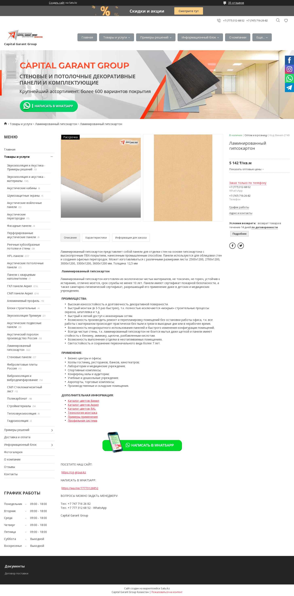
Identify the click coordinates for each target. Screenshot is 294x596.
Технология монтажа (82, 413)
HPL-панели (15, 256)
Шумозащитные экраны (23, 195)
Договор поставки (16, 573)
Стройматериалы (19, 406)
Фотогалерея (13, 452)
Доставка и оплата (17, 437)
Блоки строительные (21, 308)
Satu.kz (165, 588)
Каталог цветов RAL (82, 408)
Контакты (11, 474)
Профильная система (82, 420)
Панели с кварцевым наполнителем (21, 277)
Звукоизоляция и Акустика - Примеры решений (26, 167)
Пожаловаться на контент (166, 592)
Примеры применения (83, 417)
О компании (237, 37)
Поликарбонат (17, 398)
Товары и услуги (115, 37)
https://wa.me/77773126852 (79, 488)
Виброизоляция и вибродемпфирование (22, 378)
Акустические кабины (22, 188)
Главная (87, 37)
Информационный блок (199, 37)
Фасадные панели (19, 226)
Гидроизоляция (17, 421)
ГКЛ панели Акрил (19, 286)
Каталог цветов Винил (83, 401)
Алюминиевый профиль (23, 301)
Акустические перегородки (16, 216)
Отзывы (9, 467)
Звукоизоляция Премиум (24, 315)
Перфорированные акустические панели (21, 235)
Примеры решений (154, 37)
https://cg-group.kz (73, 472)
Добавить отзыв (286, 20)
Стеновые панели (19, 357)
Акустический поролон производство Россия (22, 336)
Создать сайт (57, 2)
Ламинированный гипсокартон (56, 124)
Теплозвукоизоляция (21, 413)
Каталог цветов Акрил (83, 405)
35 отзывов (236, 3)
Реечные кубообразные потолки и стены (23, 246)
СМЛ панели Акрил (20, 293)
